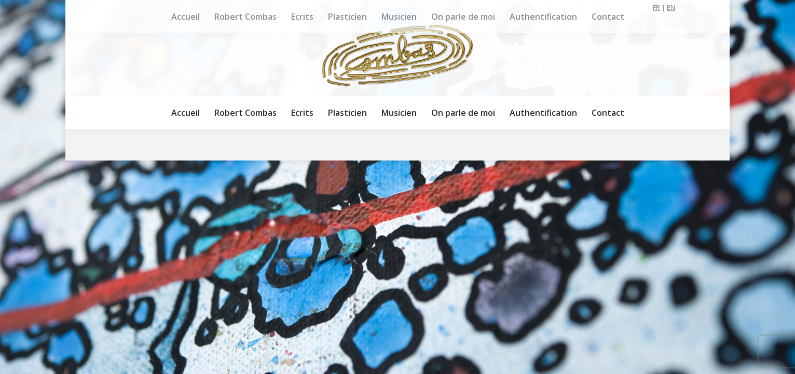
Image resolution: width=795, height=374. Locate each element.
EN (671, 7)
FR (656, 7)
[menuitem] (185, 112)
